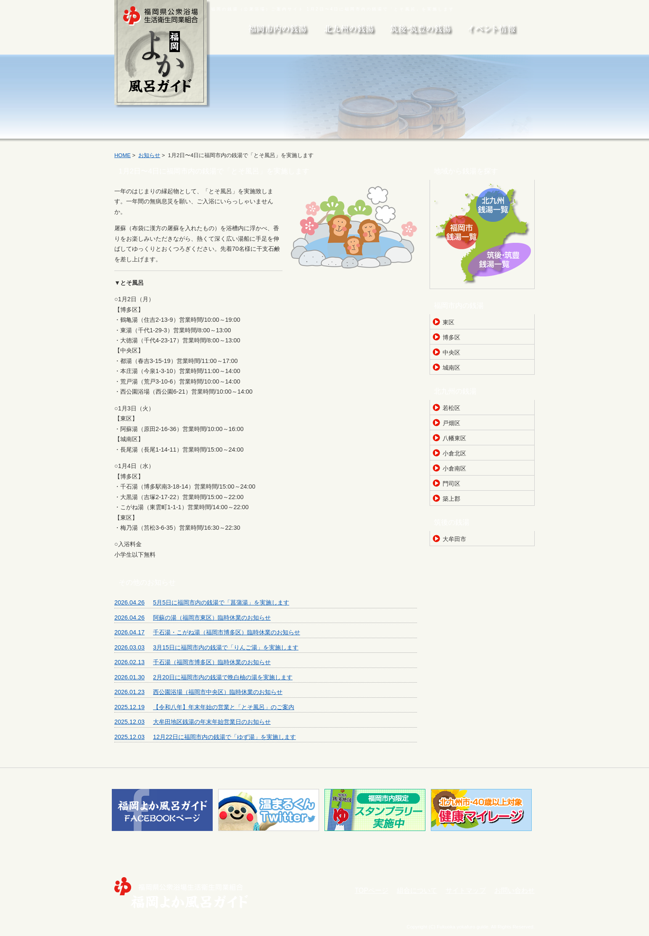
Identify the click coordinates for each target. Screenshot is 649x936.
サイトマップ (466, 890)
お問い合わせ (514, 890)
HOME (122, 155)
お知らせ (149, 155)
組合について (417, 890)
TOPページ (371, 890)
